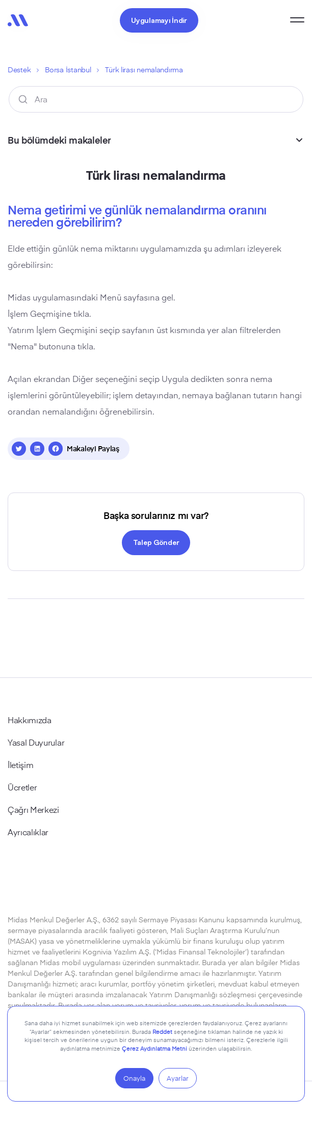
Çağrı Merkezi (33, 809)
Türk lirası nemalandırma (144, 69)
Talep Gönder (156, 542)
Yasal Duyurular (36, 742)
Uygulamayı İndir (159, 20)
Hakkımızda (29, 720)
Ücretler (22, 787)
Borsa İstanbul (68, 69)
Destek (19, 69)
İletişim (20, 764)
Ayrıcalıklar (28, 832)
